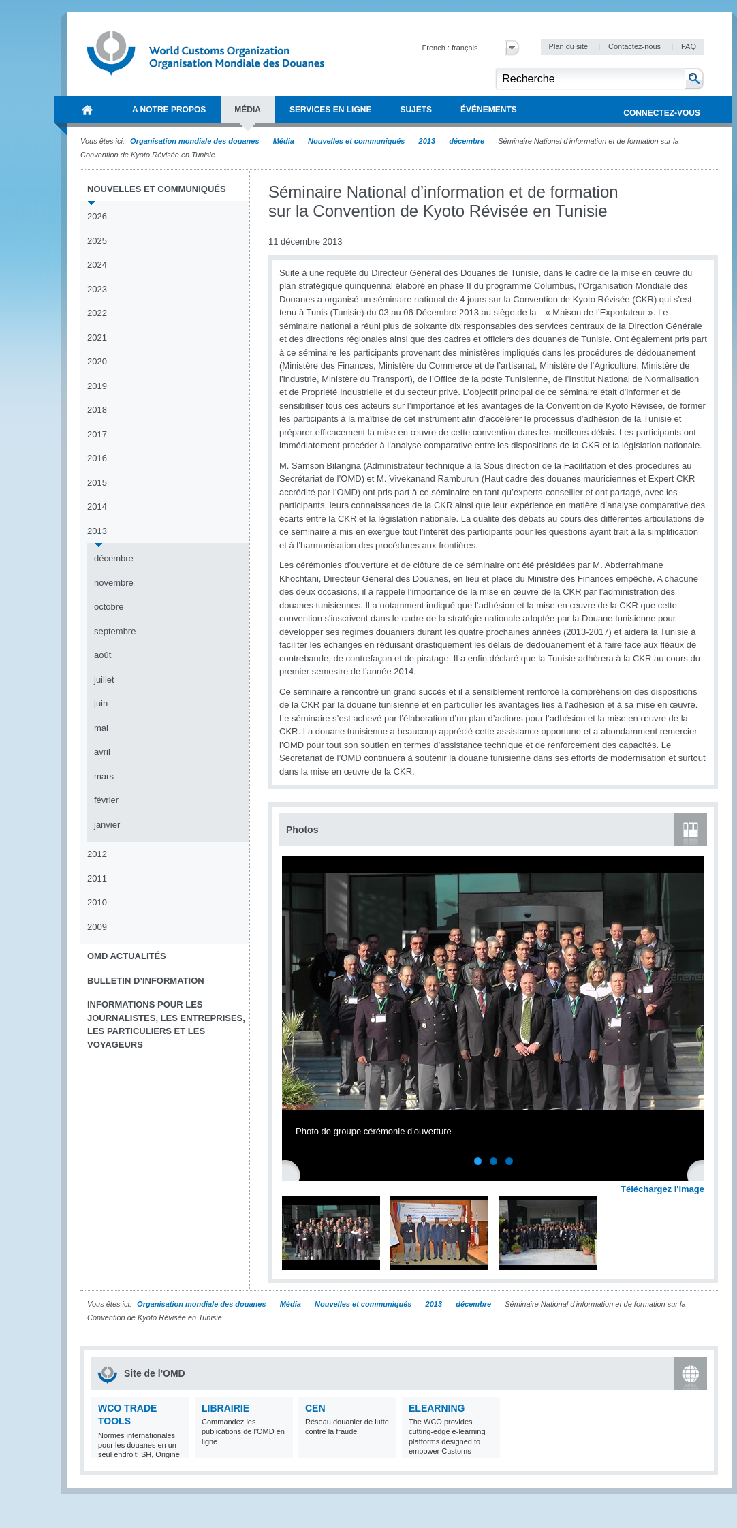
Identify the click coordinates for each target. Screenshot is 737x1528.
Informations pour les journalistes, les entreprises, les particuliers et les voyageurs (166, 1024)
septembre (115, 631)
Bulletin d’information (145, 981)
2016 (97, 458)
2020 (97, 361)
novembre (114, 583)
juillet (104, 679)
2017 (97, 434)
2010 (97, 902)
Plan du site (570, 46)
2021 (97, 337)
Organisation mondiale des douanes (194, 141)
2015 (97, 483)
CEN (315, 1408)
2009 (97, 927)
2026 (97, 216)
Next (701, 1174)
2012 (97, 854)
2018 (97, 410)
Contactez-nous (635, 46)
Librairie (225, 1408)
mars (104, 776)
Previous (293, 1174)
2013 (427, 141)
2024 (97, 265)
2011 (97, 878)
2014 (97, 506)
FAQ (688, 46)
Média (283, 141)
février (106, 800)
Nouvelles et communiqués (356, 141)
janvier (107, 825)
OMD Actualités (126, 956)
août (102, 655)
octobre (108, 607)
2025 (97, 241)
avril (102, 752)
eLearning (437, 1408)
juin (101, 703)
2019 (97, 386)
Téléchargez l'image (662, 1189)
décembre (466, 141)
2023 (97, 289)
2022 (97, 313)
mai (101, 728)
